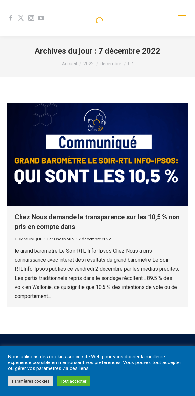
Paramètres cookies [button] (30, 381)
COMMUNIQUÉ (28, 239)
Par (60, 239)
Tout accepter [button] (73, 381)
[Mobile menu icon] (181, 17)
